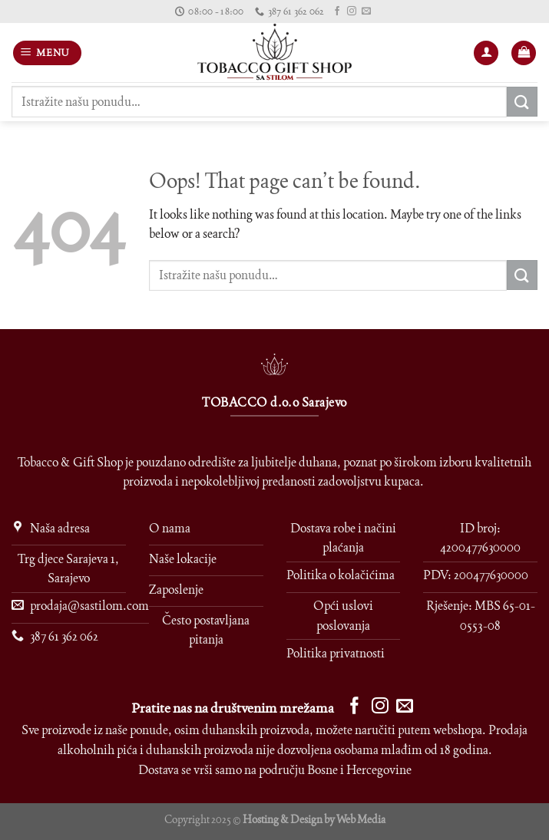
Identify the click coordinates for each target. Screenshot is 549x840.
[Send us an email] (366, 11)
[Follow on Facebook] (337, 11)
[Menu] (47, 53)
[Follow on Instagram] (351, 11)
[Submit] (522, 102)
